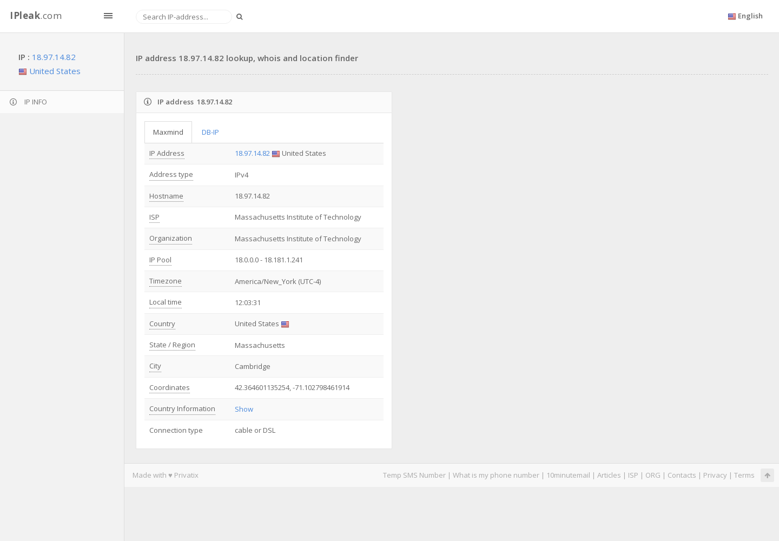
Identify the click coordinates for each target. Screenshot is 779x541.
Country (162, 323)
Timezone (165, 281)
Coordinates (169, 387)
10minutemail (568, 475)
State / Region (172, 344)
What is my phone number (496, 475)
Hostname (166, 196)
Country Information (182, 408)
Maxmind (168, 132)
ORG (653, 475)
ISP (154, 217)
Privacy (715, 475)
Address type (171, 174)
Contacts (682, 475)
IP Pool (160, 260)
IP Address (166, 153)
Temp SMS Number (414, 475)
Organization (170, 238)
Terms (744, 475)
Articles (609, 475)
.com (36, 15)
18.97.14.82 (54, 56)
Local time (165, 302)
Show (244, 409)
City (155, 366)
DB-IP (210, 132)
